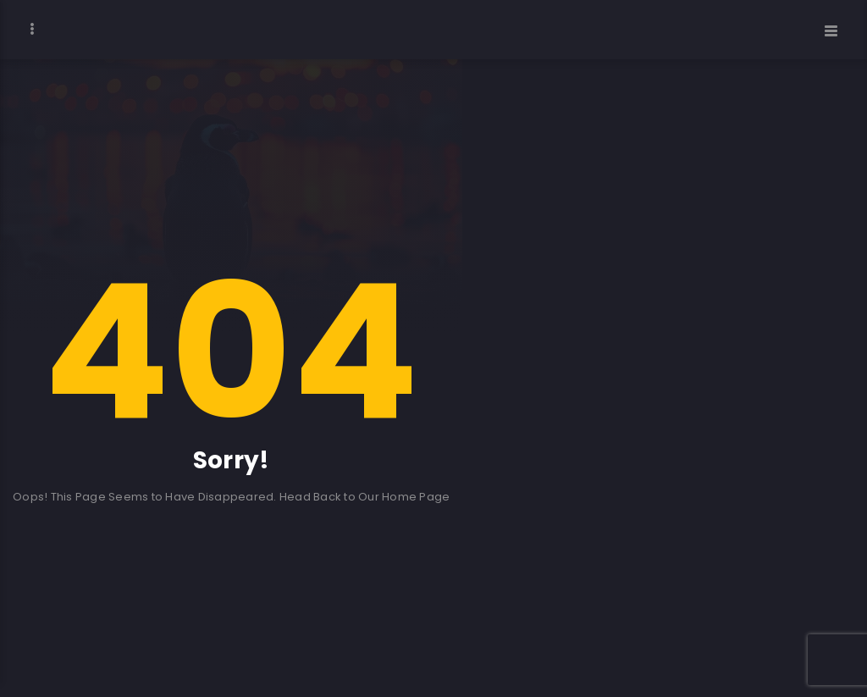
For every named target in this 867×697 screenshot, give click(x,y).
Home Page (416, 497)
